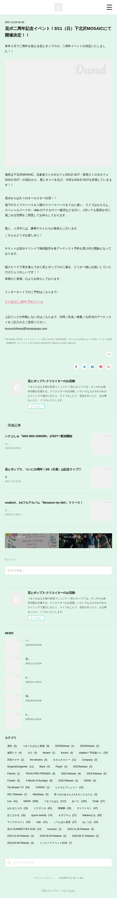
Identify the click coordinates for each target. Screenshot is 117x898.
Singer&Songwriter (20, 767)
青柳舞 (64, 809)
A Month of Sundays (39, 781)
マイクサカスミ (18, 822)
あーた (79, 802)
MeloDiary (41, 795)
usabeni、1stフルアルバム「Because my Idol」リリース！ (44, 503)
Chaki (98, 802)
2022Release (89, 746)
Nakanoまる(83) (59, 343)
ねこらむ (90, 822)
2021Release (82, 767)
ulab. (41, 822)
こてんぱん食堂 (65, 822)
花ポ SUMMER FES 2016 (24, 829)
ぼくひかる (16, 816)
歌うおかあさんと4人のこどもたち (75, 795)
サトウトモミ (87, 809)
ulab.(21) (72, 343)
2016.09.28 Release (53, 836)
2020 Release (71, 774)
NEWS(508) (60, 339)
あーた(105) (91, 339)
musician (54, 829)
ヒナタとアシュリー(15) (35, 339)
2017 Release (17, 795)
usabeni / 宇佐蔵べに (93, 753)
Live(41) (50, 339)
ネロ (32, 753)
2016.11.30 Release (80, 829)
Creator (13, 781)
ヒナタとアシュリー (69, 788)
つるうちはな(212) (76, 339)
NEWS (30, 802)
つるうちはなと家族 (36, 746)
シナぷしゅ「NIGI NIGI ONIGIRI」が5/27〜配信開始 (38, 436)
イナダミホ (43, 809)
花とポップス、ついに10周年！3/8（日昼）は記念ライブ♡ (43, 469)
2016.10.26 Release (20, 836)
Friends (13, 774)
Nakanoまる (92, 816)
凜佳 (12, 746)
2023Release (64, 746)
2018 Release (68, 781)
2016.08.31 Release (85, 836)
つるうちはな (55, 802)
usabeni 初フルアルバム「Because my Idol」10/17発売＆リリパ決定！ (64, 715)
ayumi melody (41, 816)
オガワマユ (67, 816)
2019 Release (97, 774)
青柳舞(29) (11, 343)
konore (67, 753)
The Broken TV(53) (13, 339)
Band (44, 767)
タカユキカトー (64, 760)
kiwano (49, 753)
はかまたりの (17, 809)
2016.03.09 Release (20, 843)
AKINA (90, 781)
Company (89, 760)
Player (61, 767)
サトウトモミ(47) (25, 343)
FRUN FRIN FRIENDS (40, 774)
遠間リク (14, 753)
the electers (38, 760)
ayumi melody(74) (42, 343)
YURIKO (43, 788)
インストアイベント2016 (56, 843)
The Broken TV (18, 788)
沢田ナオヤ (15, 760)
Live (12, 802)
